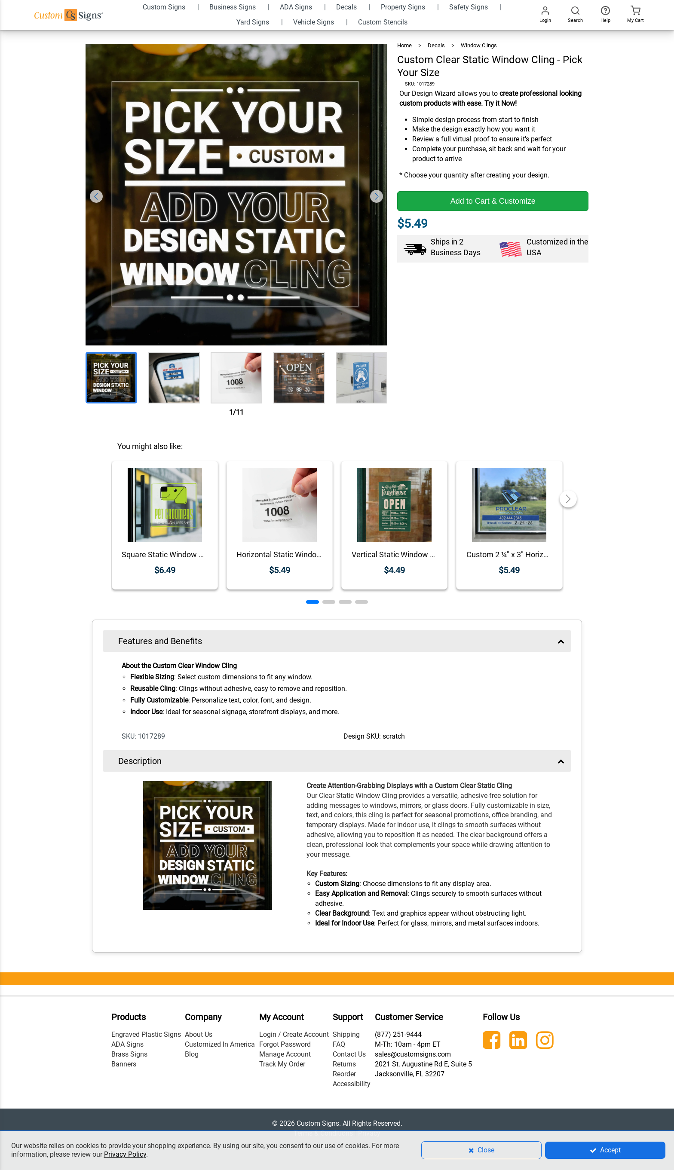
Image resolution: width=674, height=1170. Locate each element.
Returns (344, 1064)
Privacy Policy (125, 1154)
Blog (192, 1054)
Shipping (346, 1034)
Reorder (344, 1074)
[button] (312, 602)
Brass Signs (129, 1054)
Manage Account (285, 1054)
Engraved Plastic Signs (146, 1034)
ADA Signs (127, 1044)
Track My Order (282, 1064)
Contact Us (349, 1054)
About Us (198, 1034)
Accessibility (352, 1084)
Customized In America (220, 1044)
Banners (123, 1064)
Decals (436, 45)
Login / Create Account (294, 1034)
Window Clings (479, 45)
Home (404, 45)
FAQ (339, 1044)
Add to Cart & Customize (493, 201)
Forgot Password (285, 1044)
